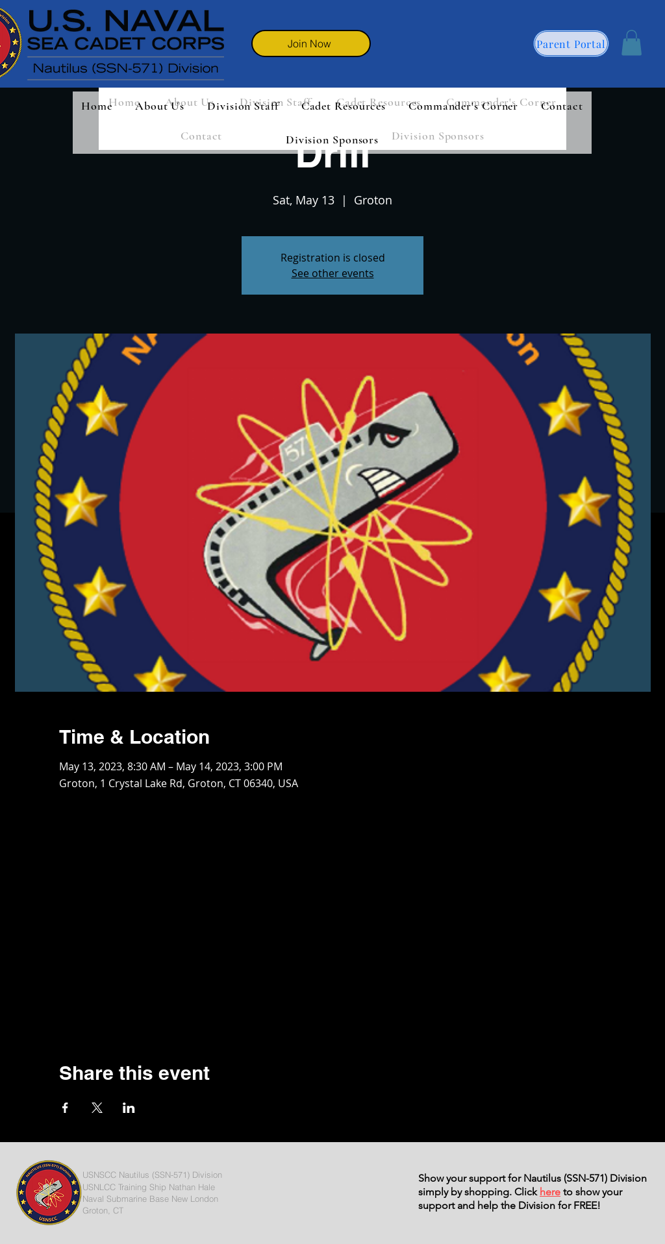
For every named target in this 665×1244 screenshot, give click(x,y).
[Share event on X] (97, 1108)
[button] (631, 42)
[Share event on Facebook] (65, 1108)
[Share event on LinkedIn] (129, 1108)
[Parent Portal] (571, 43)
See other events (333, 273)
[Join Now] (311, 43)
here (550, 1192)
